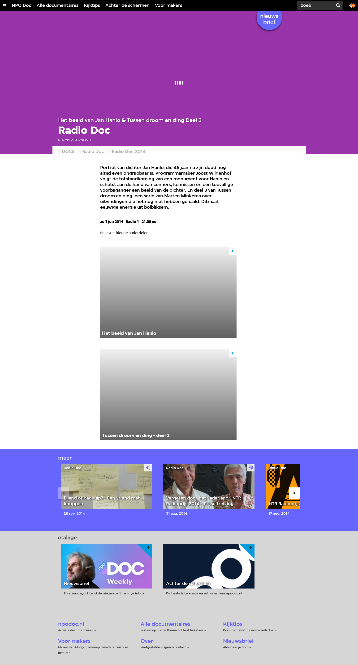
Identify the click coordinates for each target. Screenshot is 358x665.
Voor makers (168, 5)
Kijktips (92, 5)
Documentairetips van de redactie (248, 630)
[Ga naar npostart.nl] (352, 5)
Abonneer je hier (235, 647)
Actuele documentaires (75, 630)
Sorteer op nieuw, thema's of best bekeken (172, 630)
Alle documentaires (57, 5)
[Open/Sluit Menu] (4, 5)
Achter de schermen (127, 5)
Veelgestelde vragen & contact (163, 647)
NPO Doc (21, 5)
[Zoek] (315, 5)
